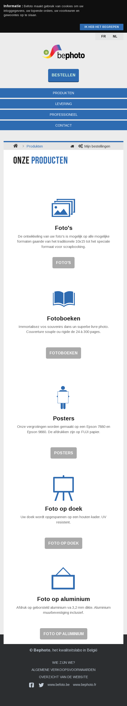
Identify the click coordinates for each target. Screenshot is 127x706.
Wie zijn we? (63, 662)
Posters (63, 453)
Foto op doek (63, 543)
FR (103, 36)
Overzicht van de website (63, 677)
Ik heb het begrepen (101, 27)
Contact (63, 125)
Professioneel (63, 115)
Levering (63, 104)
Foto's (63, 263)
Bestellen (63, 75)
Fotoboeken (63, 353)
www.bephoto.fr (84, 685)
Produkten (63, 93)
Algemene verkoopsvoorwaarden (63, 670)
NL (115, 36)
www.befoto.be (59, 685)
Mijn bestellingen (97, 146)
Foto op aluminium (64, 634)
